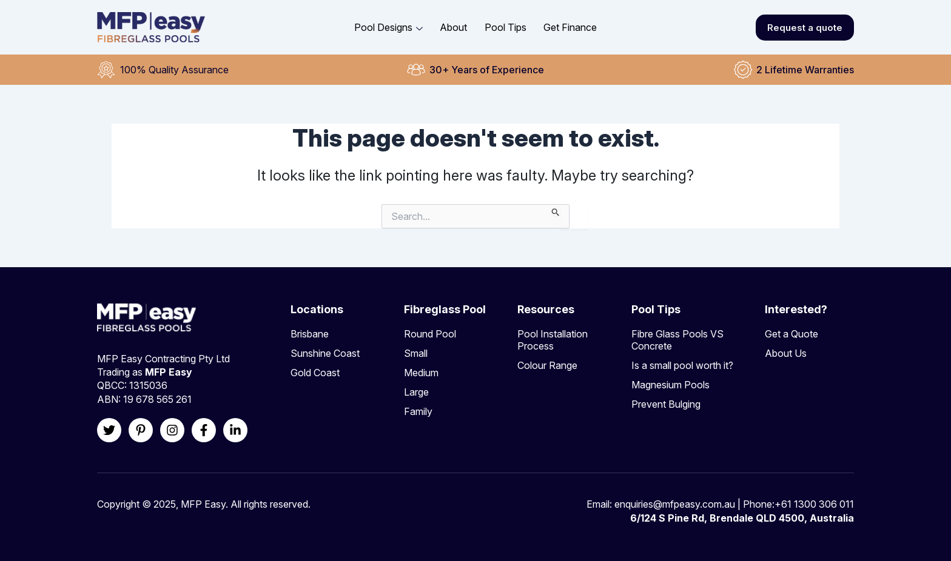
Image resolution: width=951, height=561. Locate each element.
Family (418, 411)
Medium (421, 373)
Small (416, 353)
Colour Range (547, 365)
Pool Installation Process (552, 340)
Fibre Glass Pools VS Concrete (677, 340)
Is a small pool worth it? (682, 365)
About (454, 27)
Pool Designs (389, 27)
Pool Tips (505, 27)
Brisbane (310, 334)
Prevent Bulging (666, 404)
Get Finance (570, 27)
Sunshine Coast (325, 353)
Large (416, 392)
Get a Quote (791, 334)
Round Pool (430, 334)
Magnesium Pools (670, 385)
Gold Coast (315, 373)
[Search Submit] (555, 210)
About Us (786, 353)
